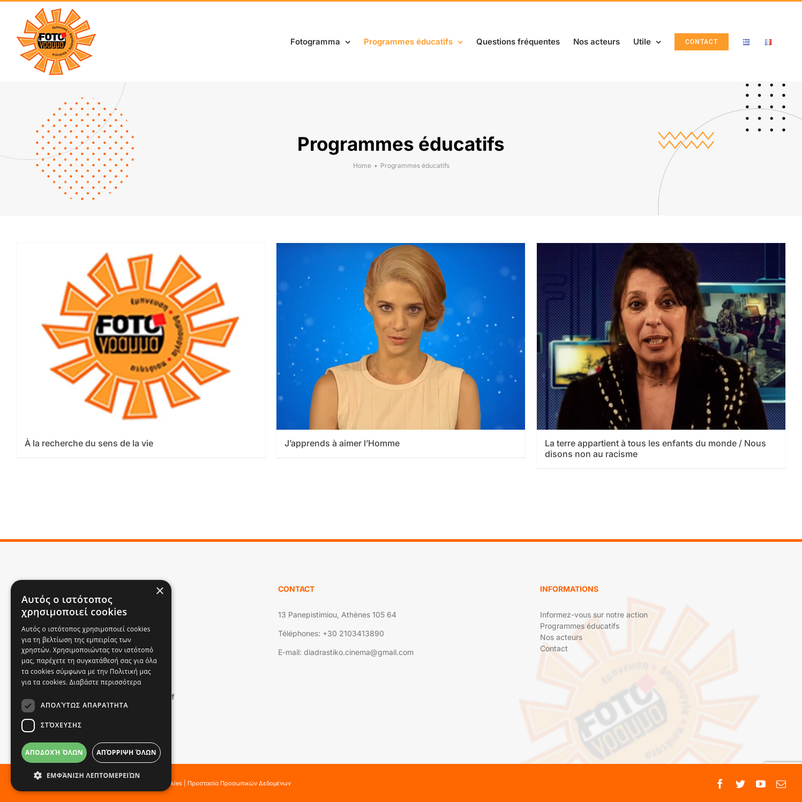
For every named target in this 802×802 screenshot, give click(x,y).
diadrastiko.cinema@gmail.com (359, 652)
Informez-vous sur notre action (594, 614)
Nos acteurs (561, 637)
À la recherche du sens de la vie (89, 443)
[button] (91, 775)
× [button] (159, 591)
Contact (554, 648)
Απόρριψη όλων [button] (126, 752)
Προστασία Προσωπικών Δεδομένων (239, 783)
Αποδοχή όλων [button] (54, 752)
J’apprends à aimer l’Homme (342, 443)
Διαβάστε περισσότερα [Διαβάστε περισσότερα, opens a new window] (105, 682)
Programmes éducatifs (579, 625)
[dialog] (91, 685)
